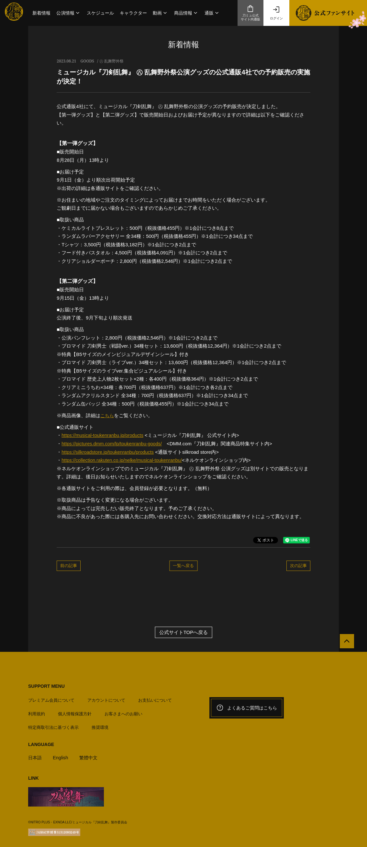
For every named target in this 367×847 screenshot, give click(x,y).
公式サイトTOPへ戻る (183, 632)
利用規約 (36, 711)
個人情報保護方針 (75, 711)
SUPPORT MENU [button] (46, 685)
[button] (68, 12)
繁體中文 (90, 755)
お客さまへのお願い (123, 711)
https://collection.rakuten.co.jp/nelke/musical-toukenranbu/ (123, 460)
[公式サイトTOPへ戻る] (345, 643)
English (62, 755)
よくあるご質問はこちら (246, 707)
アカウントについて (106, 698)
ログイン (276, 13)
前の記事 (68, 565)
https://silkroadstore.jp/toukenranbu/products (109, 451)
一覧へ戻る (183, 565)
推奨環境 (100, 725)
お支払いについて (155, 698)
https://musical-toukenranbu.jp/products (103, 435)
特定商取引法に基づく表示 (53, 725)
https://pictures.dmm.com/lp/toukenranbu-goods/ (113, 443)
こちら (107, 415)
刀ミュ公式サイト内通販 (250, 13)
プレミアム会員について (51, 698)
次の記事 (298, 565)
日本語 (35, 755)
